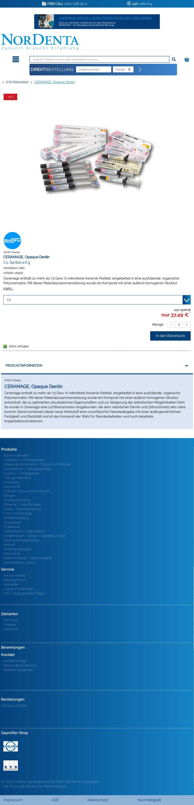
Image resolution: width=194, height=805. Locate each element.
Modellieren (11, 527)
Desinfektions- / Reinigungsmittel (27, 469)
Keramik (9, 544)
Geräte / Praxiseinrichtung (22, 509)
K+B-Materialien (17, 82)
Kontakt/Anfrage (14, 661)
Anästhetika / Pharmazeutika (23, 460)
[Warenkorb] (187, 58)
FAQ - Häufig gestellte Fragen (23, 593)
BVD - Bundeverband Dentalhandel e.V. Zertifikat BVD (10, 765)
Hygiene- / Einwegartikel (21, 473)
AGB (55, 800)
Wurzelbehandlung (16, 500)
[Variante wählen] (97, 299)
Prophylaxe (11, 482)
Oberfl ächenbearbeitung (20, 540)
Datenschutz (97, 800)
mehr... (8, 288)
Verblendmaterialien (17, 549)
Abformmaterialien (16, 455)
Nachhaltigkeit (149, 800)
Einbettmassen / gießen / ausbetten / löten (34, 536)
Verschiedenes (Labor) (19, 562)
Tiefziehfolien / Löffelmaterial (23, 531)
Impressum (12, 800)
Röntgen (9, 495)
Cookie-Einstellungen (18, 589)
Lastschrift (10, 629)
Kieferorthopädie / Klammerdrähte (27, 558)
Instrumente (11, 486)
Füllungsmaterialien (17, 478)
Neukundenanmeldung (19, 665)
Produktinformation (24, 365)
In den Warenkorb (170, 336)
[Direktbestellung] (140, 69)
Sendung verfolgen (14, 705)
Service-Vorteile (14, 575)
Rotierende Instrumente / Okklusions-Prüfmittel (37, 464)
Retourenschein (14, 580)
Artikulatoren (12, 522)
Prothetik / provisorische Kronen (26, 491)
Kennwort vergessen (18, 670)
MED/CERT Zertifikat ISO (10, 746)
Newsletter (11, 584)
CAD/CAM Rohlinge (17, 513)
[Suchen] (174, 59)
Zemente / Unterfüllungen (22, 504)
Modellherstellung (15, 518)
